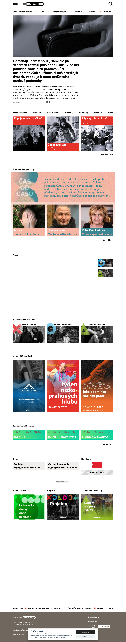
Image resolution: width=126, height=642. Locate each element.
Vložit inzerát (97, 544)
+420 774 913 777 (18, 629)
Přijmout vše (85, 632)
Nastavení (85, 636)
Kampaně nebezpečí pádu (24, 356)
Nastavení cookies (18, 634)
